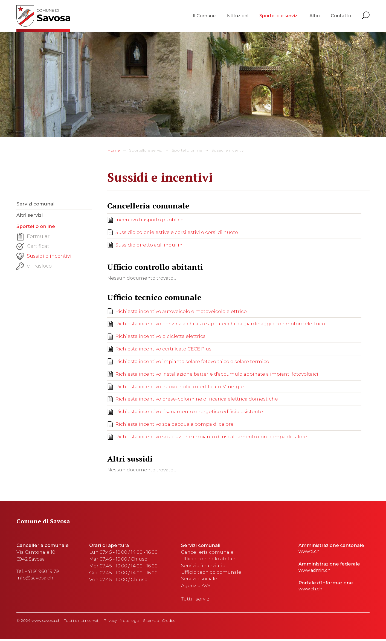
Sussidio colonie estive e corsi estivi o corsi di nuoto (176, 232)
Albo (314, 16)
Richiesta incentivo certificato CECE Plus (163, 349)
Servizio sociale (199, 580)
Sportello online (187, 150)
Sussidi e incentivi (227, 150)
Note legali (130, 622)
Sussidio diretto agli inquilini (149, 245)
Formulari (33, 238)
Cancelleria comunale (207, 552)
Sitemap (151, 622)
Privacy (110, 622)
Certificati (33, 247)
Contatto (341, 16)
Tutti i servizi (196, 600)
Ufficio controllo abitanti (210, 559)
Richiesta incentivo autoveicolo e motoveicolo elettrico (181, 311)
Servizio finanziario (203, 566)
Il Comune (204, 16)
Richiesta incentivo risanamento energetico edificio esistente (189, 412)
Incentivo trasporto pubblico (149, 219)
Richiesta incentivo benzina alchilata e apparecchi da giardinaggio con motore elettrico (220, 324)
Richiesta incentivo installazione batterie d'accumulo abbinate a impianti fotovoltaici (216, 374)
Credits (168, 622)
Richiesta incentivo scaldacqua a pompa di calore (174, 424)
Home (113, 150)
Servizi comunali (36, 204)
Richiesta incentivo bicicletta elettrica (160, 336)
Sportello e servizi (278, 16)
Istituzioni (237, 16)
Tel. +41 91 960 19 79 (37, 572)
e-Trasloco (34, 267)
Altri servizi (29, 215)
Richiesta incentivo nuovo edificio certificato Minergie (179, 387)
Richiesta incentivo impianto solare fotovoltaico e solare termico (192, 361)
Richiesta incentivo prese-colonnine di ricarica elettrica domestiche (196, 399)
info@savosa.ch (34, 578)
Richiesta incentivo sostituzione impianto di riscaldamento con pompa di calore (211, 437)
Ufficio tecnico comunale (211, 573)
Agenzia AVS (196, 587)
